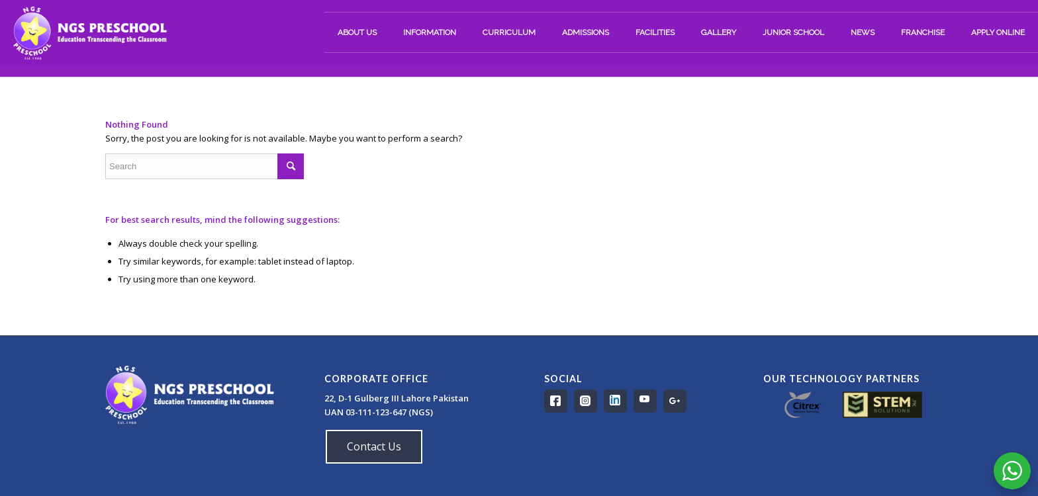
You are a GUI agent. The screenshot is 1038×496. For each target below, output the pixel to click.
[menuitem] (357, 32)
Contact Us (374, 446)
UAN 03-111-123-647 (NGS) (379, 412)
